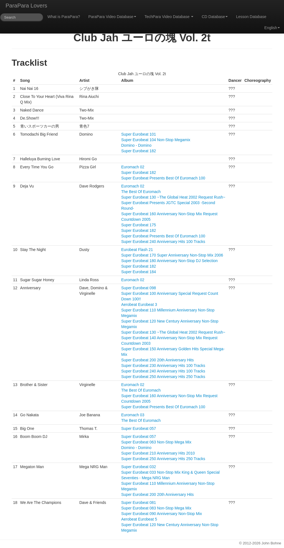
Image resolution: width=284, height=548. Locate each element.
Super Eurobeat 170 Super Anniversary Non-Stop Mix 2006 (172, 255)
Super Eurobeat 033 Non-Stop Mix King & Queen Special (170, 472)
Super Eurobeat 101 (138, 134)
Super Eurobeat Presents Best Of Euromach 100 (163, 178)
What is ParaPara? (63, 16)
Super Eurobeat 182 (138, 151)
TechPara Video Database (168, 16)
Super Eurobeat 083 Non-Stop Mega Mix (156, 508)
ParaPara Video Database (112, 16)
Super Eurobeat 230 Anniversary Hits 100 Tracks (163, 365)
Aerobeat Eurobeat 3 (139, 304)
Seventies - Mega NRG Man (145, 478)
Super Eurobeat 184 (138, 272)
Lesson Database (251, 16)
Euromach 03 (132, 415)
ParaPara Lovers (26, 5)
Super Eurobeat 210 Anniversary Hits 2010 (158, 453)
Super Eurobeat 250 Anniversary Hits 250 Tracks (163, 376)
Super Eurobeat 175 (138, 225)
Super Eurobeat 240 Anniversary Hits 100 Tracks (163, 241)
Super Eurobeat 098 (138, 288)
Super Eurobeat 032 (138, 467)
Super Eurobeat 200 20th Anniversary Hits (157, 360)
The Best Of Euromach (141, 191)
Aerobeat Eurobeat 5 (139, 519)
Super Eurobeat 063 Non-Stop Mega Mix (156, 442)
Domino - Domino (136, 145)
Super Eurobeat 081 (138, 502)
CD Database (215, 16)
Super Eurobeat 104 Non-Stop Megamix (155, 140)
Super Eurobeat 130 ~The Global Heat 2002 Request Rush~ (173, 197)
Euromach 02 (132, 167)
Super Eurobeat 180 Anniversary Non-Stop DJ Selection (169, 260)
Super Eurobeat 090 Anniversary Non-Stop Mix (161, 513)
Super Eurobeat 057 (138, 428)
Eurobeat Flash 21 (137, 249)
